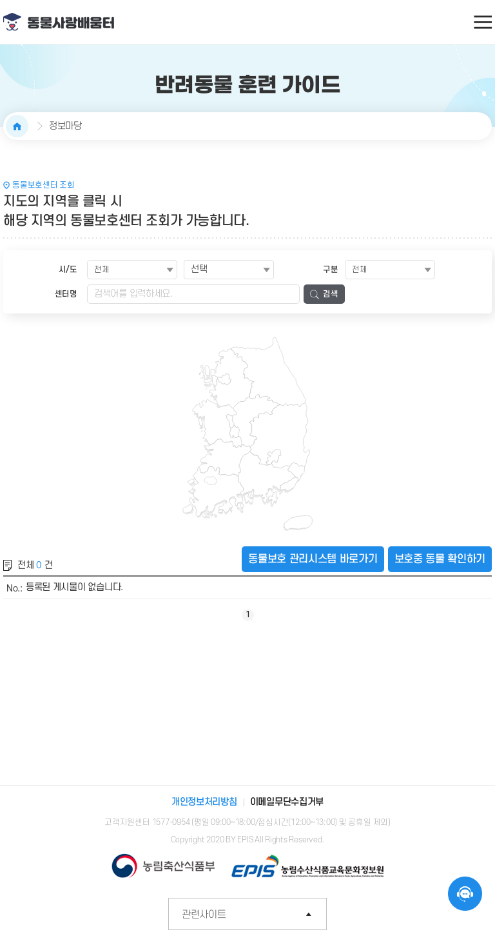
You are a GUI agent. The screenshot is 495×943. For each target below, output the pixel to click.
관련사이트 (254, 914)
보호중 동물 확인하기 (439, 559)
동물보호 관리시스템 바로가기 (312, 559)
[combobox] (229, 269)
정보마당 (65, 126)
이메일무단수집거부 (287, 802)
